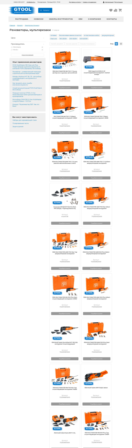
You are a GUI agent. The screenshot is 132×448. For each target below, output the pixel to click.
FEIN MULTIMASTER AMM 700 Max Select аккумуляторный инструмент (86, 147)
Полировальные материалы (26, 402)
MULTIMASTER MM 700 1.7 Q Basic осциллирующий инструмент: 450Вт (111, 67)
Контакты (112, 19)
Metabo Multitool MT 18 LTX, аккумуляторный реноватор (110, 305)
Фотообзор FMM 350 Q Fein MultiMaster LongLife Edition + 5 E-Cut (27, 100)
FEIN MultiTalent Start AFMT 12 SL (86, 265)
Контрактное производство (104, 404)
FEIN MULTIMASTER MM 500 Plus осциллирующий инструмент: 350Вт (61, 306)
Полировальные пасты (25, 406)
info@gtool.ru (31, 2)
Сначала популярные (87, 44)
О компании (94, 19)
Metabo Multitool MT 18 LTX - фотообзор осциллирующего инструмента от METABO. (27, 78)
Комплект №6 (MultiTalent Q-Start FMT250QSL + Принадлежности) (61, 147)
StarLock (54, 39)
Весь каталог (21, 411)
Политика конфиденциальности (76, 405)
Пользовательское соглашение (79, 416)
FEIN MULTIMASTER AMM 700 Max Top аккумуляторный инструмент (110, 147)
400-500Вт (84, 39)
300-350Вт (73, 39)
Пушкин (71, 429)
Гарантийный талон (101, 402)
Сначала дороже (72, 44)
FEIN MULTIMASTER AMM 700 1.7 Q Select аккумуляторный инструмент (110, 107)
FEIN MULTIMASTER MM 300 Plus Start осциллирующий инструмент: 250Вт (86, 187)
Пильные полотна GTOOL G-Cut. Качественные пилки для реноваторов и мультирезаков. (27, 94)
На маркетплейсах (49, 427)
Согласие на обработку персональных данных (76, 409)
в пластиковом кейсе (91, 35)
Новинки (38, 19)
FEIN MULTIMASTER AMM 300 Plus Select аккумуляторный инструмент (110, 187)
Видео (45, 404)
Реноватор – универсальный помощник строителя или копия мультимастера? (27, 72)
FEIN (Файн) (28, 47)
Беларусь (46, 425)
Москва (71, 427)
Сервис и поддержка (89, 2)
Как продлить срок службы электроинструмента (22, 84)
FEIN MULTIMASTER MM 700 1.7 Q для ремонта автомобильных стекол (61, 344)
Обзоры (45, 406)
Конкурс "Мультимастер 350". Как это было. (26, 105)
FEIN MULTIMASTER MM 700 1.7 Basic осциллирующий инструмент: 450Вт (61, 107)
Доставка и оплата (75, 2)
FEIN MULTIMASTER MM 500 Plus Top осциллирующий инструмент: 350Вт (111, 266)
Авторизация (109, 2)
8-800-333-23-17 (24, 423)
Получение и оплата (101, 399)
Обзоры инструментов (61, 19)
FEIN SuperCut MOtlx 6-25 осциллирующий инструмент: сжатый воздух (86, 67)
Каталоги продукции (50, 399)
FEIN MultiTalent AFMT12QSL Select (61, 265)
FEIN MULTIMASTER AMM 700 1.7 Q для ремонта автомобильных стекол (86, 107)
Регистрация (118, 2)
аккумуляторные (108, 35)
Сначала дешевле (57, 44)
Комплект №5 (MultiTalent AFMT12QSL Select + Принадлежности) (110, 346)
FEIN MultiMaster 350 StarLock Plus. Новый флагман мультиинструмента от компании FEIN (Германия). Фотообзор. (27, 66)
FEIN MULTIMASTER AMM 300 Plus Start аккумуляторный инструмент (86, 226)
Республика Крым (49, 429)
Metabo (28, 50)
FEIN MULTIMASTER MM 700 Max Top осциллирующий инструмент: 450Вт (111, 226)
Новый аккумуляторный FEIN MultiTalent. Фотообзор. (27, 89)
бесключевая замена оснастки (70, 35)
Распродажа (21, 19)
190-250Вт (63, 39)
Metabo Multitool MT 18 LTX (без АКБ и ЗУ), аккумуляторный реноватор (86, 306)
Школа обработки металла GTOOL (52, 409)
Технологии (47, 402)
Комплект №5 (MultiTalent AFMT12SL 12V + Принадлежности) (86, 346)
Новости (71, 402)
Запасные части (24, 413)
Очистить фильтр (27, 55)
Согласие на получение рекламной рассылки (76, 413)
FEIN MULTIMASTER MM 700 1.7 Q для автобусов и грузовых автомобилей (61, 67)
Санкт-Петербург (74, 425)
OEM (80, 19)
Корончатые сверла (24, 408)
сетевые (54, 35)
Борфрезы (20, 404)
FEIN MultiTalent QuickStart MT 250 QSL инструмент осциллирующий (61, 226)
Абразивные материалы (25, 399)
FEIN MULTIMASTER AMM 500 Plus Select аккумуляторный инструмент (61, 187)
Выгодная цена (48, 412)
